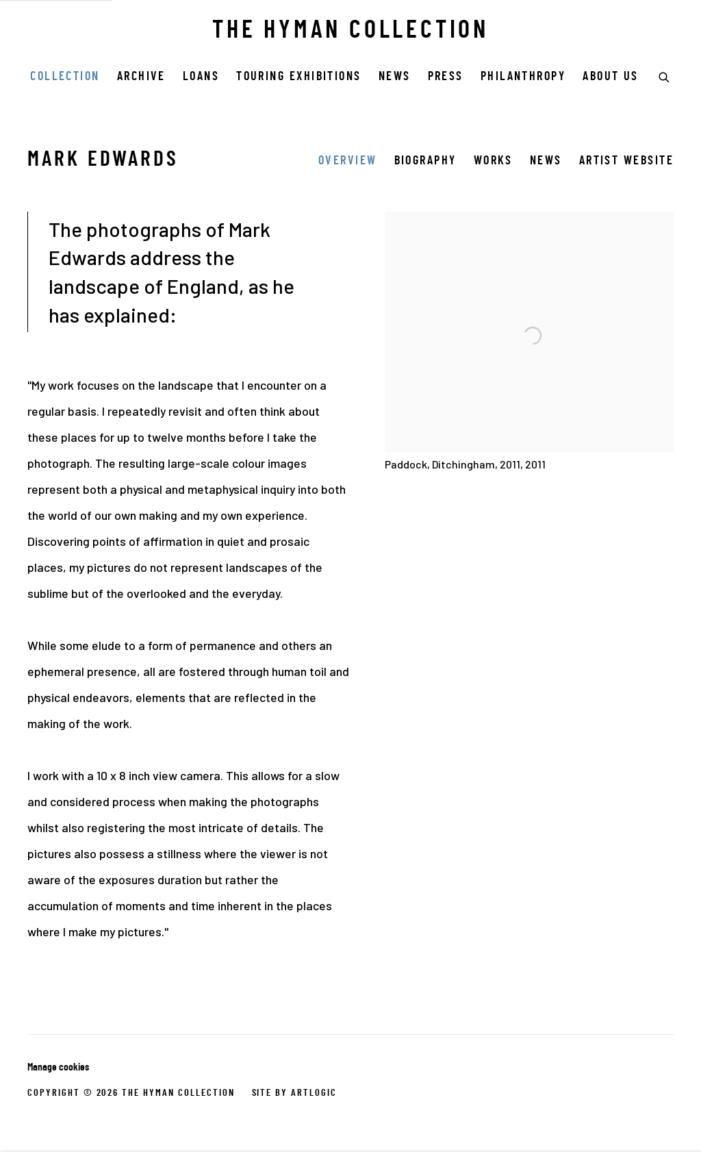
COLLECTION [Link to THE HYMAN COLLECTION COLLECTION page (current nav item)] (65, 77)
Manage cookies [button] (58, 1068)
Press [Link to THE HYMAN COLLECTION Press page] (445, 77)
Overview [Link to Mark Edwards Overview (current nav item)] (347, 161)
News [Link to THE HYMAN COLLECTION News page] (395, 77)
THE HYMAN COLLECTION (350, 31)
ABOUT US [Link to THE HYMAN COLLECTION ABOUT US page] (611, 77)
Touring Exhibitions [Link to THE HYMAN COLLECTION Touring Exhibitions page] (298, 77)
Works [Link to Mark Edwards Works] (493, 161)
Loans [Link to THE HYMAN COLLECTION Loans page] (201, 77)
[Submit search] (665, 75)
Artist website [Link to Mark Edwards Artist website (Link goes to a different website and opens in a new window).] (626, 161)
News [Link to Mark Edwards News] (546, 161)
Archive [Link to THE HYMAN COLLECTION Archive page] (141, 77)
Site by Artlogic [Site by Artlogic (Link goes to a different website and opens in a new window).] (294, 1093)
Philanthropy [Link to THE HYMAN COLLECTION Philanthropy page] (523, 77)
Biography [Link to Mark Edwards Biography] (425, 161)
